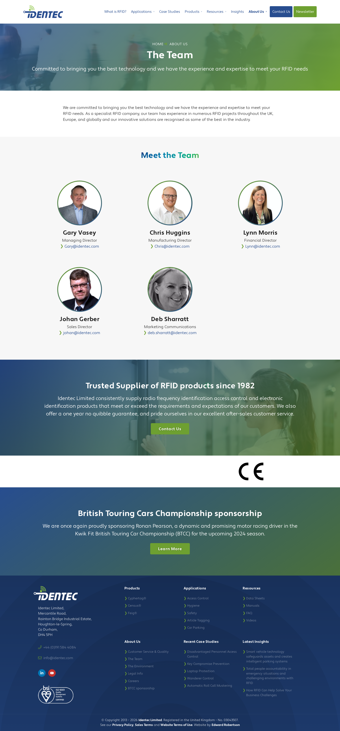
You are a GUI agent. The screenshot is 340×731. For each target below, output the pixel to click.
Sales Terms (144, 725)
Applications (142, 12)
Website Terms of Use (176, 725)
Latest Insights (256, 641)
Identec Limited (150, 720)
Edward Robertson (226, 725)
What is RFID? (115, 11)
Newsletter (305, 11)
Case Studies (169, 11)
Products (193, 12)
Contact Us (281, 11)
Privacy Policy (122, 725)
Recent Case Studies (201, 641)
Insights (237, 11)
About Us (258, 12)
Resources (216, 12)
